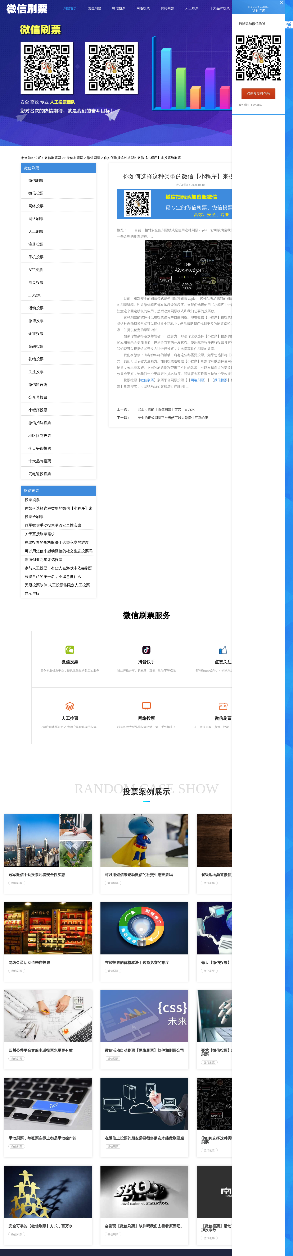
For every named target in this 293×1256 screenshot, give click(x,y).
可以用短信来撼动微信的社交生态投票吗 (59, 551)
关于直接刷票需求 (40, 534)
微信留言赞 (37, 384)
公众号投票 (37, 397)
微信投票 (36, 193)
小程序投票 (37, 410)
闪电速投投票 (39, 474)
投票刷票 (32, 500)
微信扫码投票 (39, 423)
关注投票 (36, 372)
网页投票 (36, 282)
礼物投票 (36, 359)
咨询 (288, 25)
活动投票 (36, 308)
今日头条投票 (39, 448)
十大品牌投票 (39, 461)
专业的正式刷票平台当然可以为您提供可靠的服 (173, 418)
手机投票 (36, 257)
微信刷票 (93, 158)
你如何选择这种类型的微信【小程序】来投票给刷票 (142, 158)
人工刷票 (36, 231)
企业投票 (36, 333)
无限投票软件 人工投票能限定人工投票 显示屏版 (57, 589)
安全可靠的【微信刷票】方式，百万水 (166, 409)
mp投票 (34, 295)
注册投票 (36, 244)
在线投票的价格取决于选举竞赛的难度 (57, 542)
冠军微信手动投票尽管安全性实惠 (53, 525)
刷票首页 (70, 8)
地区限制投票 (39, 436)
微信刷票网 (52, 158)
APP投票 (35, 270)
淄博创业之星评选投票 (43, 560)
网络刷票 (36, 219)
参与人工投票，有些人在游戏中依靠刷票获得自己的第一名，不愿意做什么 (59, 572)
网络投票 (36, 206)
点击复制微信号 (258, 93)
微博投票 (36, 321)
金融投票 (36, 346)
